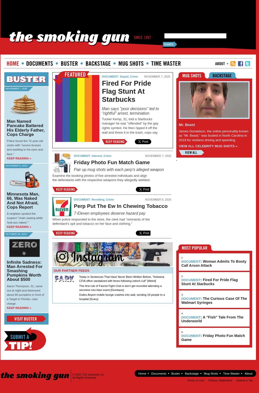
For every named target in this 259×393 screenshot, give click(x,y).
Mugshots (131, 63)
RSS (232, 63)
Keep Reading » (19, 158)
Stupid (124, 76)
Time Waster (166, 63)
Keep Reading (114, 141)
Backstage (98, 63)
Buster (69, 63)
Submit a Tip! (25, 339)
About (220, 63)
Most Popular (194, 247)
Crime (134, 76)
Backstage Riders (225, 75)
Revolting (98, 199)
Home (13, 63)
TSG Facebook (240, 63)
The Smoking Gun (35, 371)
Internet (97, 155)
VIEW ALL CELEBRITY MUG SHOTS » (208, 146)
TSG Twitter (247, 63)
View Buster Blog (26, 319)
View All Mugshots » (191, 152)
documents (40, 63)
